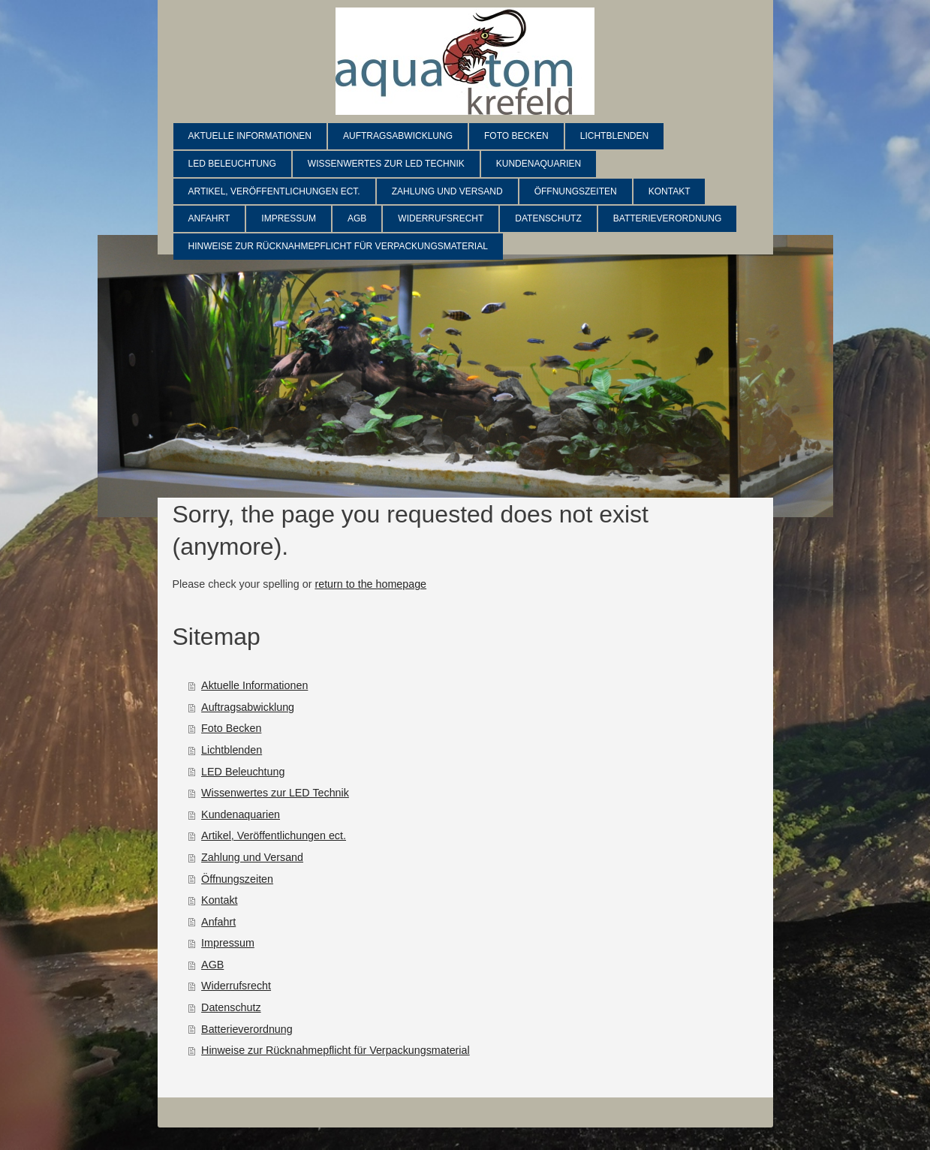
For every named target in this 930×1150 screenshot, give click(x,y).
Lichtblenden (231, 750)
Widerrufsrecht (236, 986)
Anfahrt (218, 922)
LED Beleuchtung (242, 772)
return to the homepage (370, 584)
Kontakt (219, 900)
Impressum (227, 943)
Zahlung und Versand (252, 857)
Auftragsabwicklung (247, 707)
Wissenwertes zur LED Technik (275, 793)
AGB (212, 965)
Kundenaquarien (240, 814)
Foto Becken (231, 728)
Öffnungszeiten (237, 879)
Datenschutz (230, 1007)
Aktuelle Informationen (254, 685)
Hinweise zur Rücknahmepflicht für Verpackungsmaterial (335, 1050)
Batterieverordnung (247, 1029)
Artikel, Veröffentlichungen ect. (273, 835)
